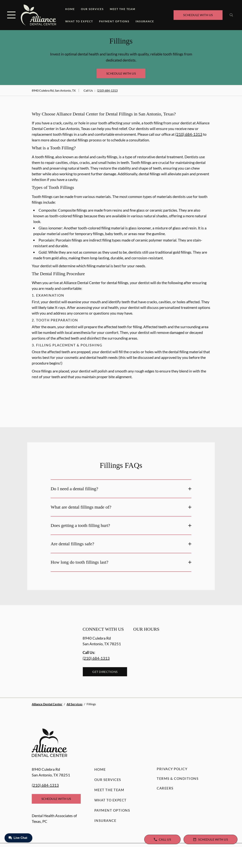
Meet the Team (122, 9)
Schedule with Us (198, 15)
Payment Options (114, 21)
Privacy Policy (172, 769)
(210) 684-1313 (107, 90)
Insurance (145, 21)
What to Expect (79, 21)
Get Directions (105, 671)
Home (70, 9)
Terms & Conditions (178, 778)
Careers (165, 788)
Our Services (92, 9)
